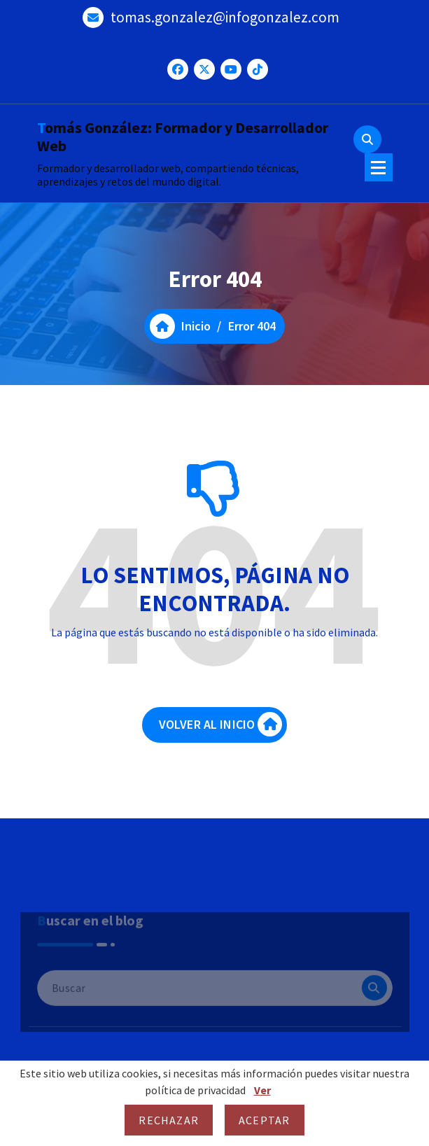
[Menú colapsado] (379, 167)
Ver (262, 1090)
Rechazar (169, 1120)
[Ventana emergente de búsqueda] (367, 139)
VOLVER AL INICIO (221, 731)
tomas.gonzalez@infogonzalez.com (225, 14)
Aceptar (264, 1120)
